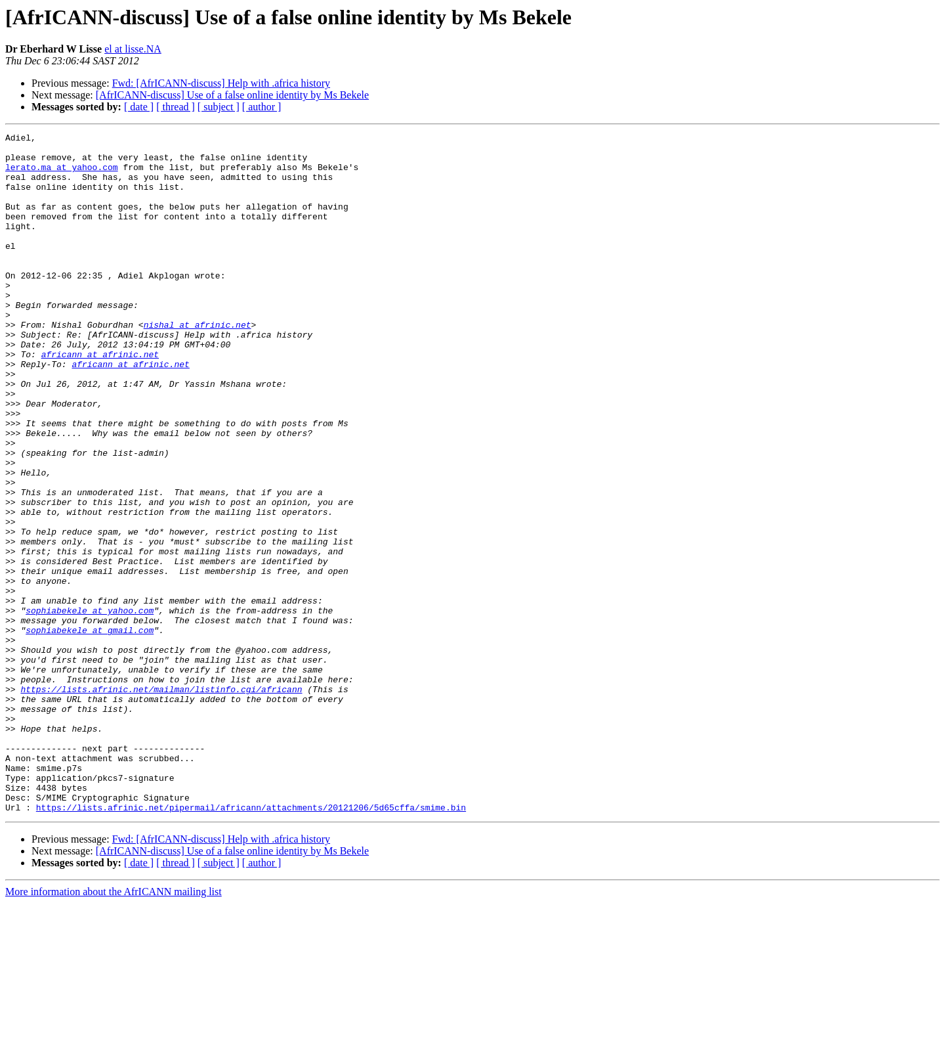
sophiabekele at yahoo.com (90, 707)
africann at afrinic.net (100, 399)
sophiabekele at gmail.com (90, 730)
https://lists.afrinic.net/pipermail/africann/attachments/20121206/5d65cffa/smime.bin (251, 943)
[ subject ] (219, 106)
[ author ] (262, 106)
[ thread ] (175, 106)
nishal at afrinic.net (197, 364)
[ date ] (139, 106)
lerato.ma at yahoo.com (61, 175)
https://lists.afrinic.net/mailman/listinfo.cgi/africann (161, 801)
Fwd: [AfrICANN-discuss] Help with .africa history (221, 83)
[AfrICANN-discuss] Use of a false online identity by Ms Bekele (232, 94)
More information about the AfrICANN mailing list (113, 1027)
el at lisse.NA (132, 49)
